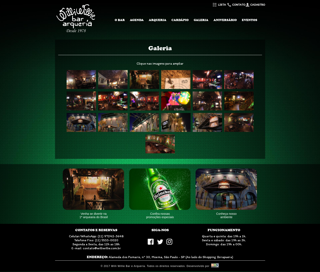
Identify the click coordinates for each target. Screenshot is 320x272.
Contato (236, 5)
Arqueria (157, 20)
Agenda (137, 20)
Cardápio (180, 20)
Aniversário (225, 20)
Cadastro (255, 5)
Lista (219, 5)
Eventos (249, 20)
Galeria (201, 20)
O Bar (120, 20)
